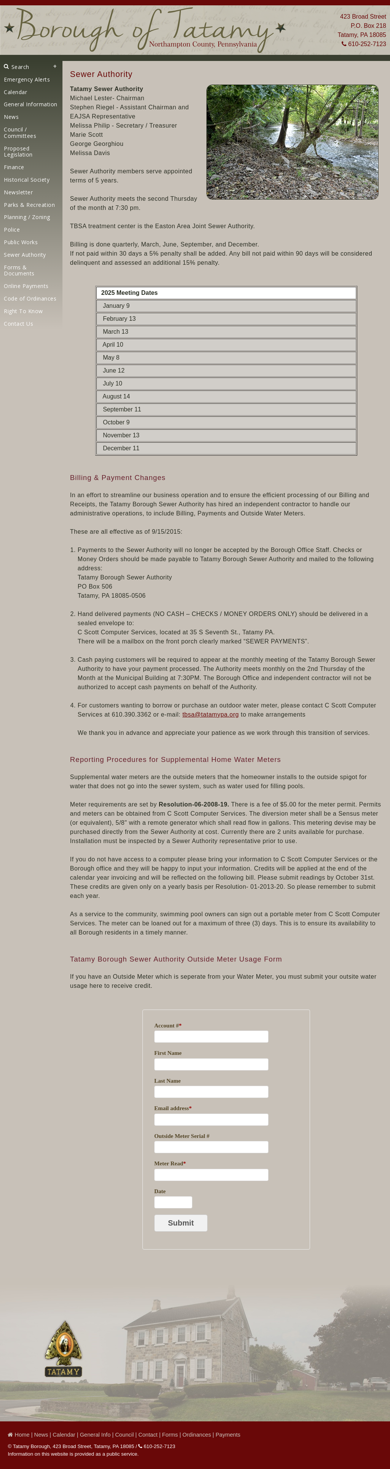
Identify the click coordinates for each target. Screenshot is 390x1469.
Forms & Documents (19, 270)
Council (124, 1435)
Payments (228, 1435)
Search (16, 66)
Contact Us (18, 323)
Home (18, 1435)
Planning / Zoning (27, 217)
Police (12, 229)
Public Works (21, 242)
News (11, 116)
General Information (31, 104)
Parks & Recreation (29, 204)
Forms (170, 1435)
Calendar (15, 92)
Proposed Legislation (18, 151)
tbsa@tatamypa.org (210, 714)
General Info (95, 1435)
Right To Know (23, 311)
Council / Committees (20, 132)
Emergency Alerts (27, 79)
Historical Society (27, 179)
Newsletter (18, 192)
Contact (148, 1435)
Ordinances (196, 1435)
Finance (14, 167)
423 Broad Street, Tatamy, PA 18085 (93, 1446)
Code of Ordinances (30, 298)
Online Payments (26, 286)
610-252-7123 (364, 44)
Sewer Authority (25, 254)
